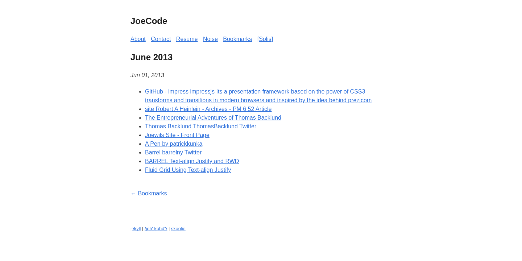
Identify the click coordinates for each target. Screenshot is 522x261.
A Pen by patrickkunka (173, 144)
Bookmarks (237, 39)
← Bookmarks (148, 193)
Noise (210, 39)
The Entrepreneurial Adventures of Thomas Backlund (213, 118)
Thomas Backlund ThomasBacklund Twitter (200, 126)
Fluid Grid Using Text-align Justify (188, 170)
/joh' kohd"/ (156, 228)
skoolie (178, 228)
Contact (161, 39)
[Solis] (265, 39)
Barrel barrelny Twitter (173, 152)
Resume (187, 39)
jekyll (135, 228)
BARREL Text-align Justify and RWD (192, 161)
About (138, 39)
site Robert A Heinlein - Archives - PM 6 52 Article (208, 109)
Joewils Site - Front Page (177, 135)
